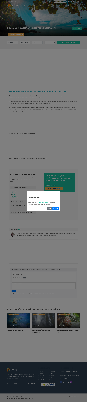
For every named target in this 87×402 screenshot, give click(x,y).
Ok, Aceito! (55, 208)
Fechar (49, 208)
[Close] (58, 193)
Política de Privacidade (43, 202)
